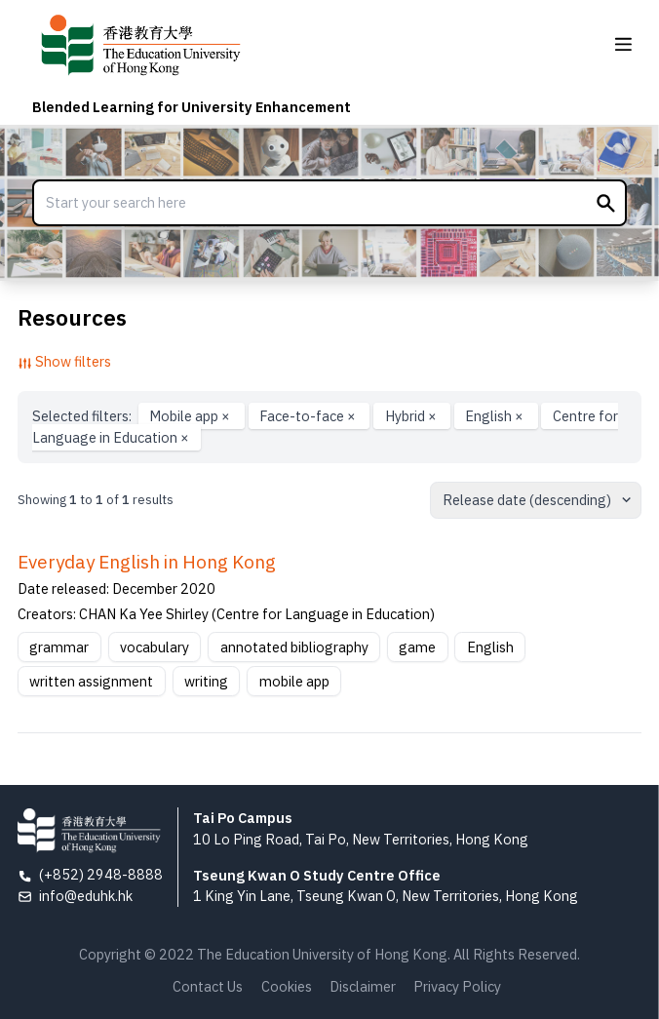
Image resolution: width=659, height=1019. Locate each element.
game (417, 647)
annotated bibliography (294, 647)
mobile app (294, 681)
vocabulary (154, 647)
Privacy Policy (457, 986)
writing (206, 681)
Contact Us (208, 986)
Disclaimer (363, 986)
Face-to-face (309, 416)
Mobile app (191, 416)
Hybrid (412, 416)
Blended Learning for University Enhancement (191, 107)
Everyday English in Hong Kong (147, 561)
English (495, 416)
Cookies (286, 986)
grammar (59, 647)
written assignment (91, 681)
